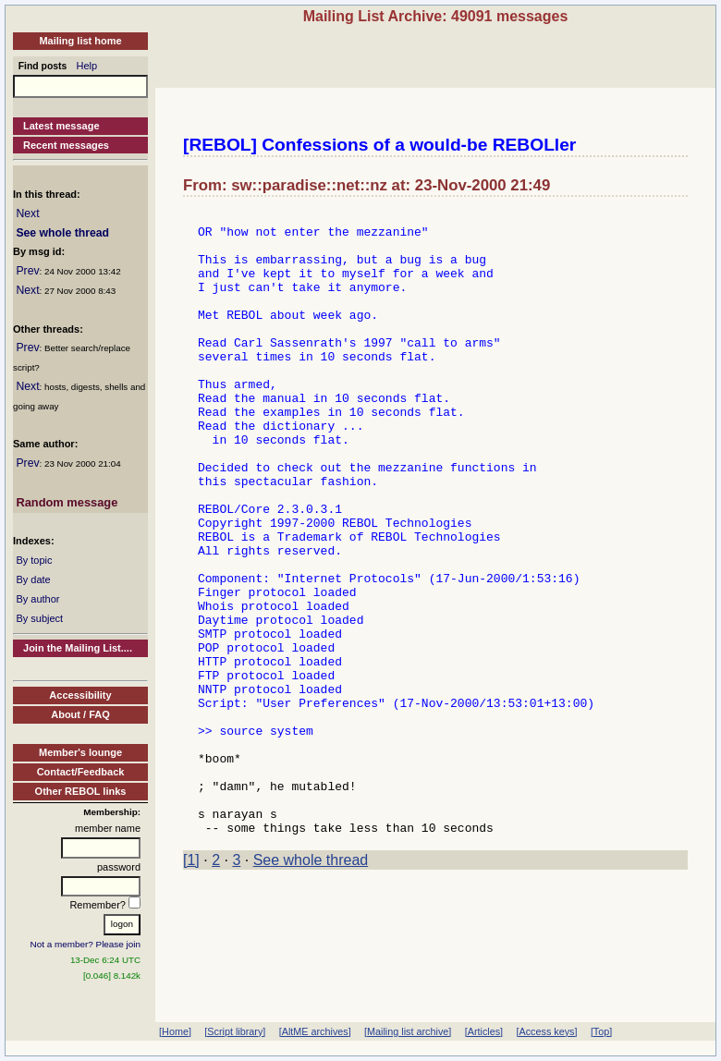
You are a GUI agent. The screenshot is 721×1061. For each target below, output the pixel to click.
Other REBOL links (81, 791)
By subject (39, 618)
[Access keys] (546, 1031)
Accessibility (80, 695)
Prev (27, 270)
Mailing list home (80, 40)
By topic (34, 560)
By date (33, 579)
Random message (66, 502)
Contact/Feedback (81, 771)
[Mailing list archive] (407, 1031)
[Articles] (484, 1031)
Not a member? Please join (86, 944)
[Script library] (234, 1031)
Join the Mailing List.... (77, 647)
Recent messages (66, 145)
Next (27, 213)
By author (37, 598)
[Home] (175, 1031)
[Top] (601, 1031)
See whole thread (62, 232)
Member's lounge (80, 752)
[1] (191, 985)
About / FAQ (80, 714)
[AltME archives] (315, 1031)
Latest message (61, 125)
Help (87, 65)
